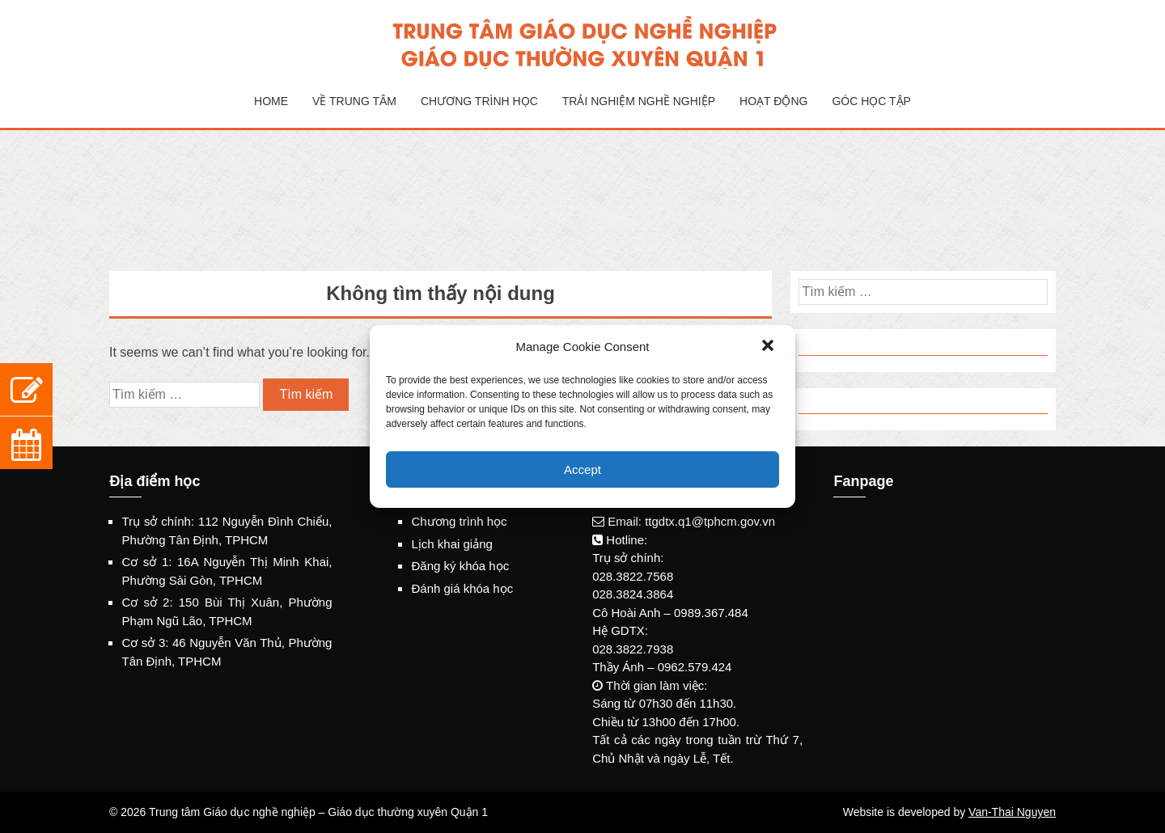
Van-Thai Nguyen (1012, 812)
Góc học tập (871, 101)
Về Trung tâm (354, 101)
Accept (582, 469)
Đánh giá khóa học (462, 588)
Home (271, 101)
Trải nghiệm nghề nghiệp (638, 101)
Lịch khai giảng (451, 544)
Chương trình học (479, 101)
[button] (769, 347)
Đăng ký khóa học (460, 566)
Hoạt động (773, 101)
